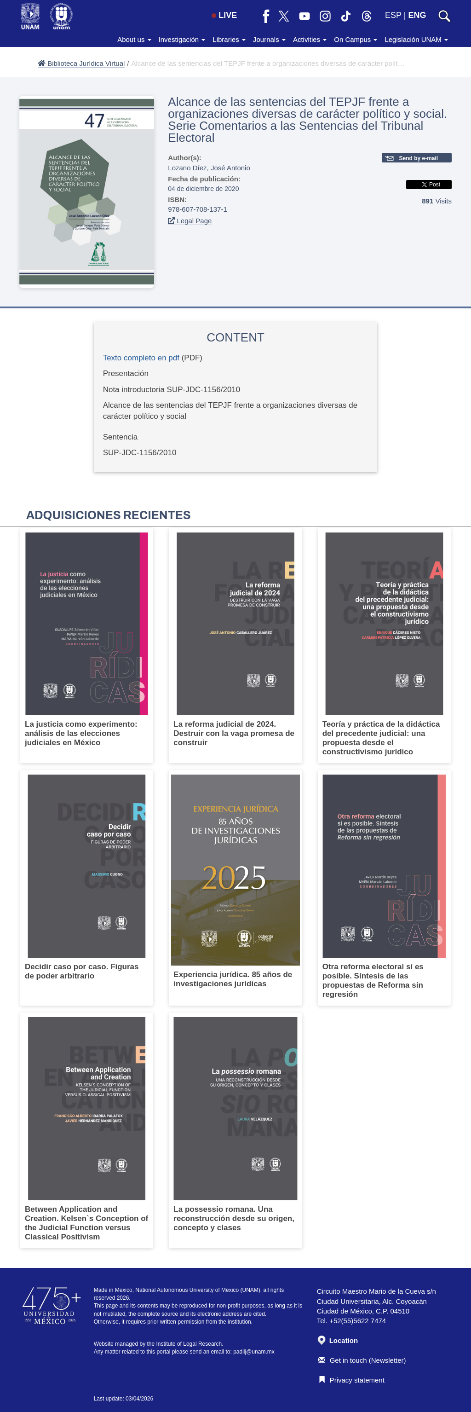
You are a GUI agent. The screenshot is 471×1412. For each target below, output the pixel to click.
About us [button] (134, 39)
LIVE (224, 15)
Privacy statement (351, 1380)
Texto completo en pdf (141, 357)
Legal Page (190, 221)
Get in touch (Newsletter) (362, 1360)
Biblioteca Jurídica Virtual (81, 63)
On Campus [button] (355, 39)
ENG (417, 15)
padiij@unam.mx (254, 1351)
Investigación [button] (182, 39)
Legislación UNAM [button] (416, 39)
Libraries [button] (229, 39)
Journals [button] (269, 39)
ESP (393, 15)
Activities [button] (310, 39)
